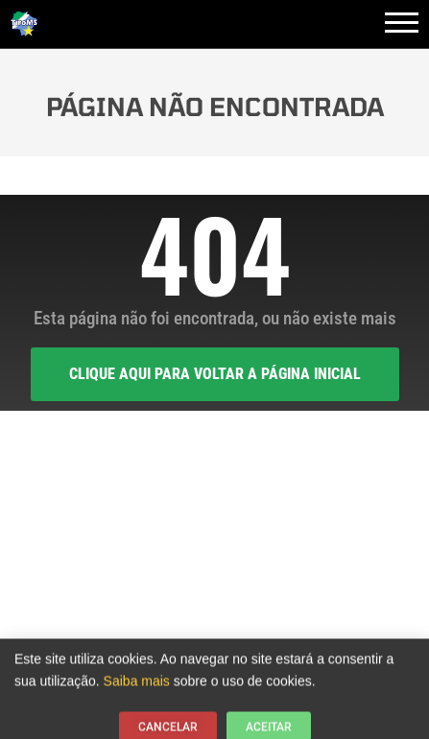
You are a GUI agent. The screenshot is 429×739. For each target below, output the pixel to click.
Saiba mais (137, 684)
